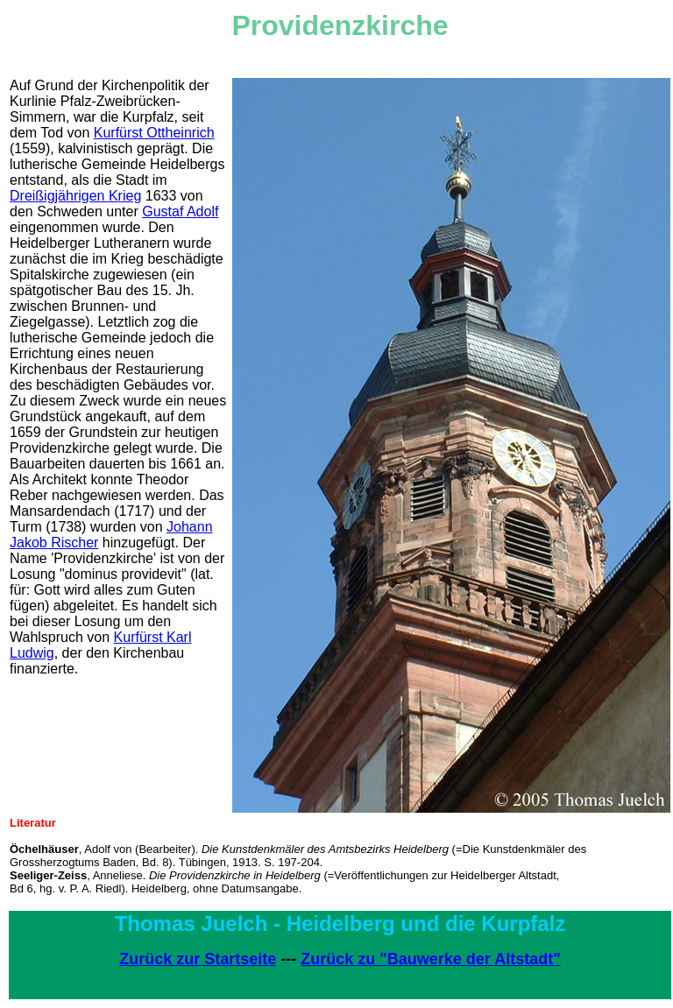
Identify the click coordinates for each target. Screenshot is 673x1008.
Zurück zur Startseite (197, 959)
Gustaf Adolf (180, 211)
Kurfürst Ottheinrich (154, 132)
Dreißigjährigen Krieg (75, 195)
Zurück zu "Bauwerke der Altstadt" (430, 959)
